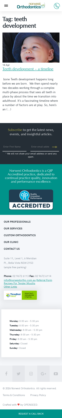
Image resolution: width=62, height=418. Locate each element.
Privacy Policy (38, 395)
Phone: (8, 276)
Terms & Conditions (14, 395)
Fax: (31, 276)
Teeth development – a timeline (27, 69)
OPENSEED (30, 404)
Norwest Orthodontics (23, 388)
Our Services (13, 228)
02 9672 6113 (57, 6)
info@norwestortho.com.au (20, 280)
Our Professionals (17, 221)
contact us (12, 248)
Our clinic (11, 242)
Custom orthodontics (20, 235)
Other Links (10, 286)
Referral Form (44, 280)
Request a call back (31, 413)
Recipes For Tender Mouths (19, 283)
